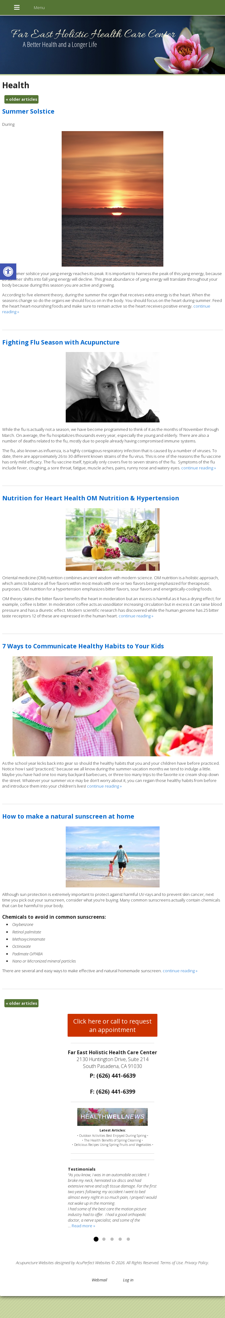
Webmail (99, 1280)
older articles (21, 99)
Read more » (83, 1226)
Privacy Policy (196, 1262)
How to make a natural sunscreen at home (68, 816)
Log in (128, 1280)
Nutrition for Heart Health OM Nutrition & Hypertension (90, 498)
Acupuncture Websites (35, 1262)
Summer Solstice (28, 111)
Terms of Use (171, 1262)
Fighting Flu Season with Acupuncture (61, 342)
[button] (8, 271)
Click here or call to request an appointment (112, 1025)
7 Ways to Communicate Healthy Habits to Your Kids (83, 646)
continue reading (198, 468)
